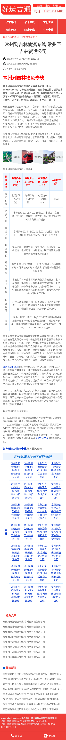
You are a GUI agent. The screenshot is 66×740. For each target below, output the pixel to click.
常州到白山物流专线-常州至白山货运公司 (15, 491)
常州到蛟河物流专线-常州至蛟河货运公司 (56, 511)
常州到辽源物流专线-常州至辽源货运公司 (42, 470)
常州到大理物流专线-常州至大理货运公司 (24, 657)
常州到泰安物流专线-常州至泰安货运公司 (24, 647)
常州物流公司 (28, 37)
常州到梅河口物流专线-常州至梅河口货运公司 (56, 532)
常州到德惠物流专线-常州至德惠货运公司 (28, 511)
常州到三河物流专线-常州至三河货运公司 (24, 652)
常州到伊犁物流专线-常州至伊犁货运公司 (24, 642)
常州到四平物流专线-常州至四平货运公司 (28, 470)
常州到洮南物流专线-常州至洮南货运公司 (15, 573)
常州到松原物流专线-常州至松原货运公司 (28, 491)
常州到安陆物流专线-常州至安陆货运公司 (24, 626)
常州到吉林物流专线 (14, 448)
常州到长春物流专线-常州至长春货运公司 (15, 470)
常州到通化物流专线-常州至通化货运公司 (56, 470)
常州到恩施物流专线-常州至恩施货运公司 (24, 636)
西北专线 (29, 29)
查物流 (49, 736)
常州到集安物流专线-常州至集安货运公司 (15, 552)
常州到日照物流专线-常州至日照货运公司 (24, 621)
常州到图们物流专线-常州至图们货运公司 (15, 594)
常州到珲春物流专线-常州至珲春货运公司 (56, 573)
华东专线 (10, 22)
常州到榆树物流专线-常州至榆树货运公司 (15, 511)
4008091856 (41, 438)
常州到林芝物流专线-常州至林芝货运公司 (24, 631)
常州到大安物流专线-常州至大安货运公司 (56, 552)
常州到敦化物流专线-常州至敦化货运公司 (28, 594)
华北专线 (29, 22)
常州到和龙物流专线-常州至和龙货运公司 (56, 594)
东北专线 (48, 22)
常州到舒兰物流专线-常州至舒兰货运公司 (28, 532)
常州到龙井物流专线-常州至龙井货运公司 (42, 594)
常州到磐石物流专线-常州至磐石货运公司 (42, 532)
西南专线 (10, 29)
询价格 (16, 736)
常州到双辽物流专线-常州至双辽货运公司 (42, 552)
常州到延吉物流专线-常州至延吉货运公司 (42, 573)
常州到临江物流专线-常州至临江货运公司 (28, 552)
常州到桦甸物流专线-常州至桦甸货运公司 (15, 532)
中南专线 (48, 29)
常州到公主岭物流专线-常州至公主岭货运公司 (42, 511)
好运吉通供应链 (11, 37)
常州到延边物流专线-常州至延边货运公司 (56, 491)
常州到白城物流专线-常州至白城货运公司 (42, 491)
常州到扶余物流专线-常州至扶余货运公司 (28, 573)
